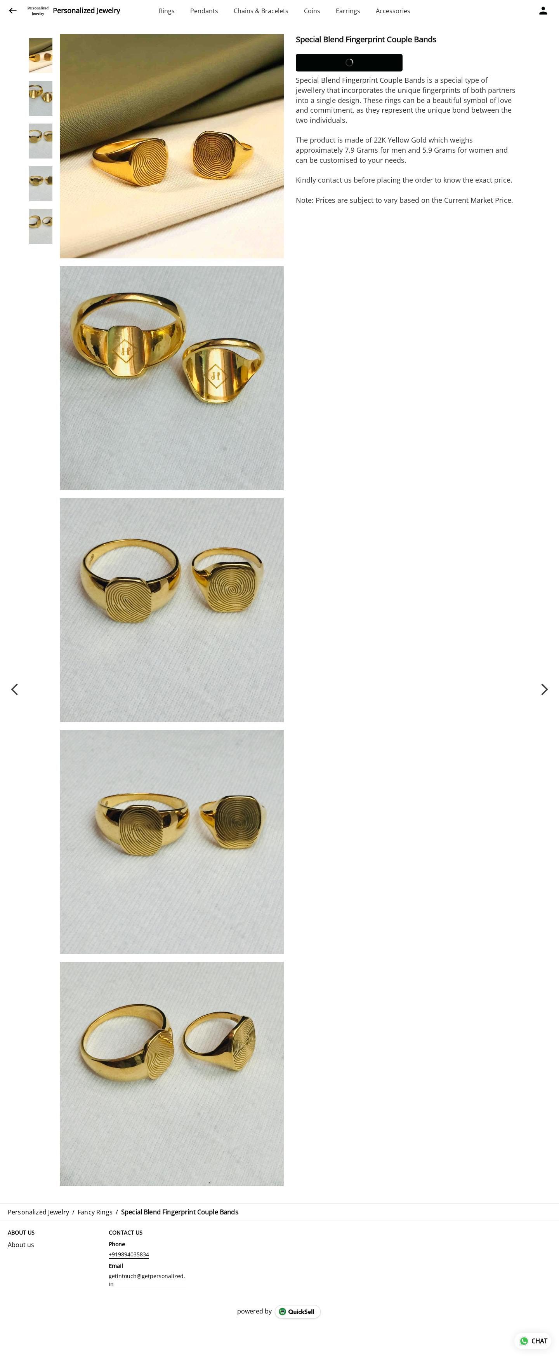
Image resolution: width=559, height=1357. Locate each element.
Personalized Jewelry (86, 11)
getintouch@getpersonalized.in (147, 1279)
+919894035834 (129, 1254)
